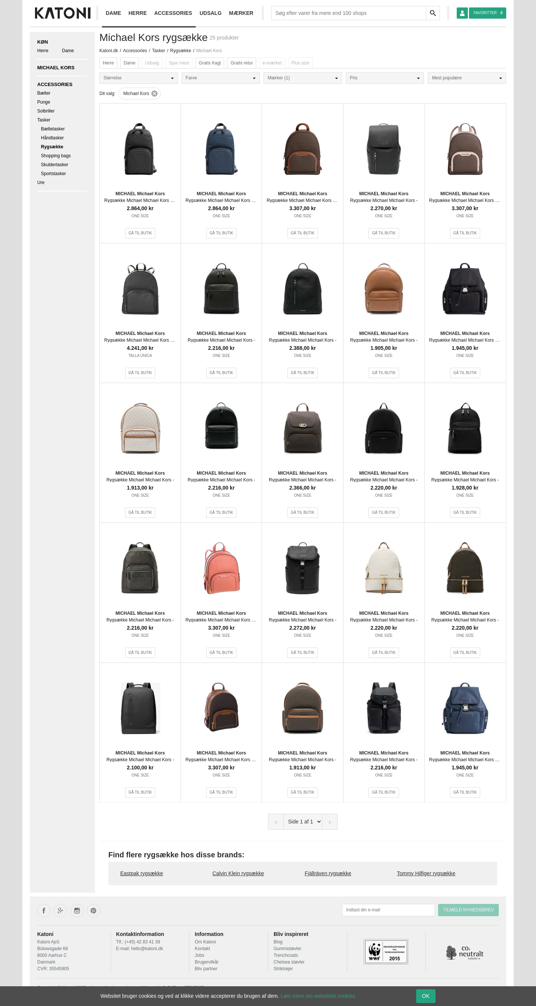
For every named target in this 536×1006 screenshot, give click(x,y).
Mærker (241, 13)
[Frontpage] (62, 13)
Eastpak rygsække (141, 873)
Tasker (43, 120)
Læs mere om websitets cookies (318, 996)
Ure (40, 182)
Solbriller (46, 111)
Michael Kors (55, 67)
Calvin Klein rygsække (238, 873)
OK (426, 996)
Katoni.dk (108, 50)
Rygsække (52, 146)
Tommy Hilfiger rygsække (426, 873)
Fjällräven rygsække (328, 873)
